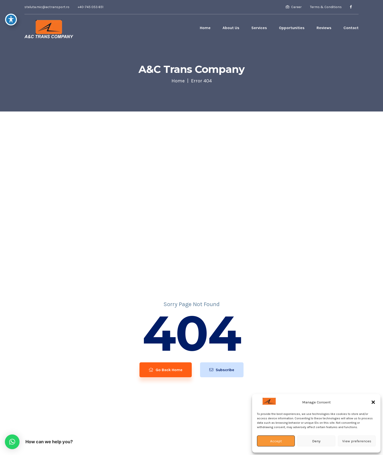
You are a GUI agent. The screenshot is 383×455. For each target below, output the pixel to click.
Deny (316, 441)
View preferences (356, 441)
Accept (276, 441)
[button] (373, 402)
